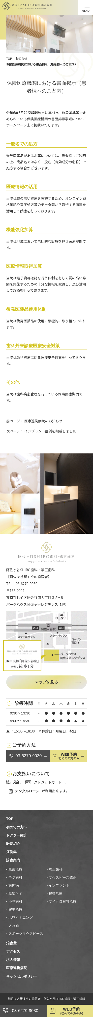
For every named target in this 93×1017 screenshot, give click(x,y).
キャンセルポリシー (21, 976)
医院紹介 (13, 844)
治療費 (11, 943)
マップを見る (46, 682)
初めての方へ (16, 827)
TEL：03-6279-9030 (21, 583)
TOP (9, 58)
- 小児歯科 (14, 901)
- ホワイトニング (19, 917)
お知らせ (21, 58)
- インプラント (58, 885)
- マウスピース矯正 (62, 877)
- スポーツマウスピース (24, 934)
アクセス (13, 951)
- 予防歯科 (14, 877)
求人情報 (13, 960)
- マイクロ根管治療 (62, 901)
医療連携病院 (16, 968)
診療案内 (13, 860)
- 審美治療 (14, 910)
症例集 (11, 852)
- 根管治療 (55, 893)
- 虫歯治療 (14, 869)
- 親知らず (14, 893)
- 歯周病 (12, 885)
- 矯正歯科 (55, 869)
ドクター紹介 (16, 835)
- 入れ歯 (12, 926)
